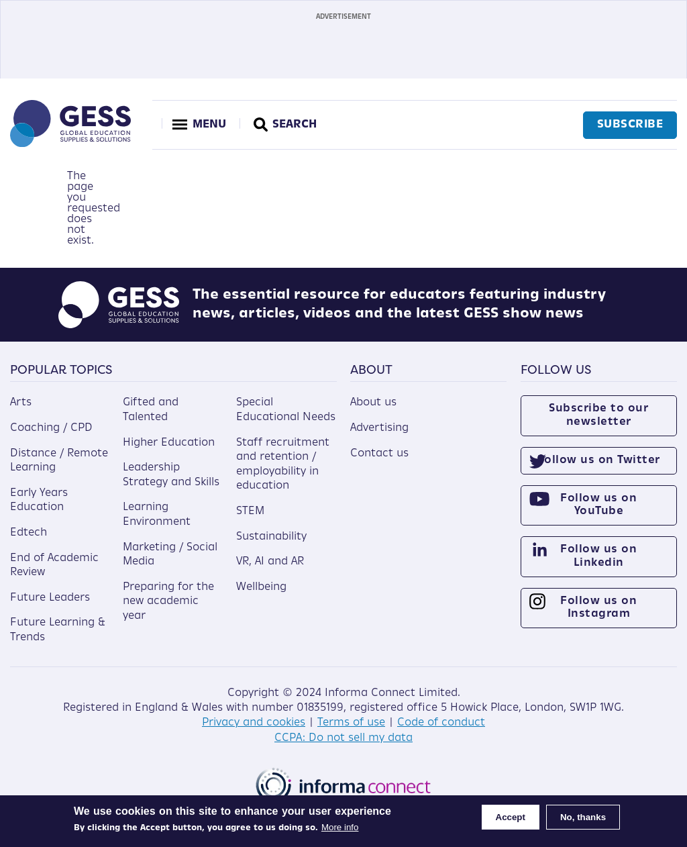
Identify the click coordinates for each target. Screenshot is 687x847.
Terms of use (351, 722)
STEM (250, 511)
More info (340, 827)
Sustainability (271, 537)
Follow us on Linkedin (598, 556)
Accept (510, 817)
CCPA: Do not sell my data (343, 738)
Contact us (379, 453)
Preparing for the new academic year (168, 601)
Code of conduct (441, 722)
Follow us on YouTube (598, 505)
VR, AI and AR (270, 561)
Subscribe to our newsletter (598, 415)
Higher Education (169, 443)
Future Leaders (50, 598)
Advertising (379, 428)
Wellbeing (261, 587)
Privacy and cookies (253, 722)
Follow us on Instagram (598, 607)
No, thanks (583, 817)
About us (373, 402)
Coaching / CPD (51, 428)
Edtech (28, 533)
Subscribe (630, 124)
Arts (21, 402)
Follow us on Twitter (598, 460)
